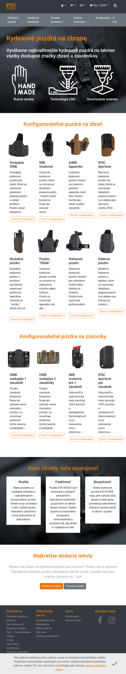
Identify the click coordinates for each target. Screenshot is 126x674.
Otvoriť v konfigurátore (22, 219)
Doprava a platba (16, 628)
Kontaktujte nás (45, 620)
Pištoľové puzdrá (13, 19)
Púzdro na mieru (51, 586)
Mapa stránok (44, 628)
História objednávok (47, 636)
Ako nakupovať (15, 624)
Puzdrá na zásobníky (33, 19)
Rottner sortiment (79, 19)
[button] (100, 620)
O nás (115, 19)
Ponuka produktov (57, 19)
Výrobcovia (71, 616)
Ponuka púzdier (75, 586)
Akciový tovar (73, 620)
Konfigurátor (103, 17)
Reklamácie (43, 624)
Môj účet (41, 632)
